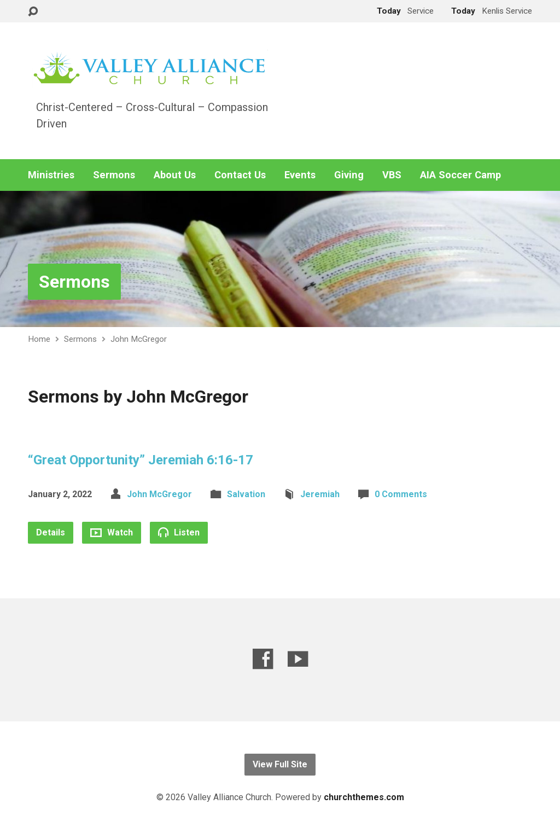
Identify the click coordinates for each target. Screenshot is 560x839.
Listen (179, 532)
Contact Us (240, 175)
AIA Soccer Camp (460, 175)
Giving (349, 175)
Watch (111, 532)
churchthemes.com (364, 797)
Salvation (246, 494)
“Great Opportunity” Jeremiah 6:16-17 (140, 460)
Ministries (51, 175)
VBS (391, 175)
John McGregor (138, 339)
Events (300, 175)
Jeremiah (320, 494)
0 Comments (401, 494)
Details (50, 532)
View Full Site (280, 764)
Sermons (114, 175)
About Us (175, 175)
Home (39, 339)
